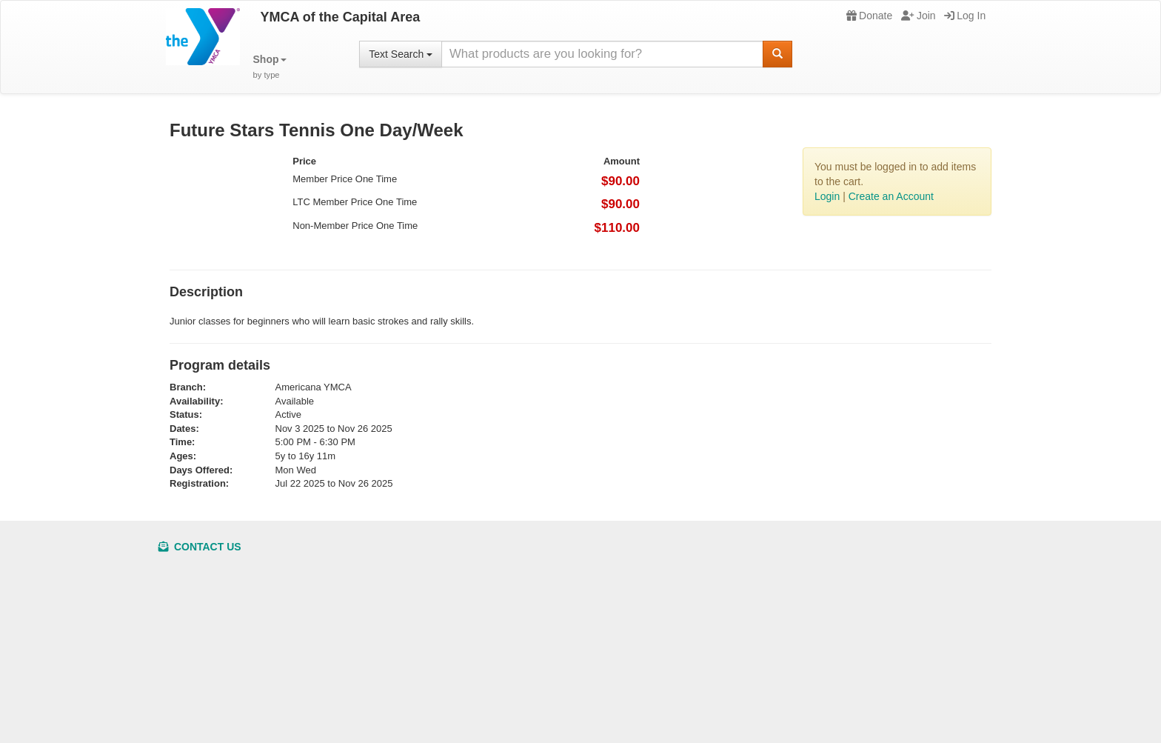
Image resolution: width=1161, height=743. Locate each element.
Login (827, 196)
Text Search (400, 54)
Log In (965, 15)
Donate (869, 15)
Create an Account (891, 196)
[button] (270, 67)
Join (918, 15)
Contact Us (199, 547)
